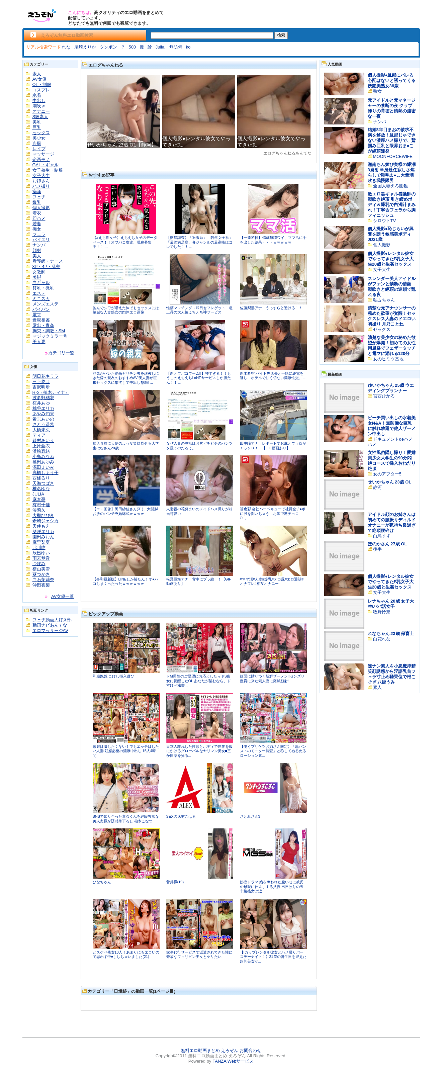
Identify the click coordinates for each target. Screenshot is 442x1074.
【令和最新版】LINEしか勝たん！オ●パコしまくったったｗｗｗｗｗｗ (125, 581)
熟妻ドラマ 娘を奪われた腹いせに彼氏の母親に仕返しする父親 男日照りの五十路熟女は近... (271, 886)
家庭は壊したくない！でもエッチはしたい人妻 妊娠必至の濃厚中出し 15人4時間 (126, 750)
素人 (36, 73)
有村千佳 (41, 504)
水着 (36, 95)
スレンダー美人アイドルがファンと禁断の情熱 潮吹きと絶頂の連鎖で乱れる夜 (392, 286)
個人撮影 (41, 207)
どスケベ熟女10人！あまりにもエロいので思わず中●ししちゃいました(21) (126, 954)
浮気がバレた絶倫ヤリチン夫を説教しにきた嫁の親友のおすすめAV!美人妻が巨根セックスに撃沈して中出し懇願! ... (126, 377)
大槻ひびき (43, 515)
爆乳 (36, 202)
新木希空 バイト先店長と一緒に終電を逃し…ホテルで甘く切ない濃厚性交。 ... (273, 375)
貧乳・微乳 (43, 287)
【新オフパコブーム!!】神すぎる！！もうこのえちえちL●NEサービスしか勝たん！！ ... (198, 377)
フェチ (39, 196)
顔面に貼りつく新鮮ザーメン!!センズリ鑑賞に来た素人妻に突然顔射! (272, 678)
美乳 (36, 121)
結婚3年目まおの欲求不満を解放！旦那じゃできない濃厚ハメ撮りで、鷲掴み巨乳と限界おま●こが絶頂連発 (392, 140)
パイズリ (41, 239)
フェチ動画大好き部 (52, 619)
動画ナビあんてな (49, 625)
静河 (377, 487)
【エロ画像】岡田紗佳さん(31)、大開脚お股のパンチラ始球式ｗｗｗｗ (125, 511)
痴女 (36, 229)
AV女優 (39, 79)
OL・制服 (41, 84)
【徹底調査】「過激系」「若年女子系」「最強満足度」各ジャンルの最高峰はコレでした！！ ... (199, 242)
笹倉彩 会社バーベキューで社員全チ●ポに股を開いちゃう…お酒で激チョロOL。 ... (273, 513)
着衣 (36, 212)
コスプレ (41, 89)
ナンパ (39, 245)
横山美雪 (41, 568)
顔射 (36, 250)
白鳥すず (381, 535)
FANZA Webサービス (233, 1061)
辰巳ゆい (41, 552)
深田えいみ (43, 467)
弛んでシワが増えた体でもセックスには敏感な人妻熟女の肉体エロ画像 (126, 310)
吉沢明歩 (41, 386)
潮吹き (39, 105)
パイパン (41, 309)
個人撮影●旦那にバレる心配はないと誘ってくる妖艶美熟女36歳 (392, 80)
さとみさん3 (250, 816)
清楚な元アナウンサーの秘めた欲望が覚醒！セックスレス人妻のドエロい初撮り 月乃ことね (392, 316)
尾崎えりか (85, 47)
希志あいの (43, 419)
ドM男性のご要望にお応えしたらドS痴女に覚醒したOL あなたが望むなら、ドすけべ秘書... (198, 680)
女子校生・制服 (47, 170)
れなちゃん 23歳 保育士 (391, 633)
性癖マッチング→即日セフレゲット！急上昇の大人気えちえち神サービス (199, 310)
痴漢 (36, 191)
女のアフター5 (387, 473)
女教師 (39, 271)
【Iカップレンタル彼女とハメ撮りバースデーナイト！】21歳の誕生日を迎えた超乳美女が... (273, 956)
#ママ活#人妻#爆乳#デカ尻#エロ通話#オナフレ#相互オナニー (272, 581)
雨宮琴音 (41, 558)
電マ (36, 314)
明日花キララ (45, 376)
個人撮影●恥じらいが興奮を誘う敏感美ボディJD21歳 (391, 234)
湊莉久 (39, 510)
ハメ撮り (41, 186)
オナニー (41, 111)
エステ (39, 293)
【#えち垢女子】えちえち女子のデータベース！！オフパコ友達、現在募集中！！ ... (125, 242)
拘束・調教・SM (48, 330)
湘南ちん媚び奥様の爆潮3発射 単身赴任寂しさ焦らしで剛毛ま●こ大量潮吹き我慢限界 (392, 172)
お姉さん (41, 180)
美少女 (39, 138)
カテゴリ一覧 (61, 352)
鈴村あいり (43, 440)
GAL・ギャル (45, 164)
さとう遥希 (43, 424)
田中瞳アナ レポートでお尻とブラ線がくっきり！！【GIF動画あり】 (273, 445)
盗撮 (36, 143)
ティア (39, 435)
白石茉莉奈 (43, 579)
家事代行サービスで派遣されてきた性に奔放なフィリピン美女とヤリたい (199, 954)
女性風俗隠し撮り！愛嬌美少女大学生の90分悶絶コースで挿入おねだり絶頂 (392, 460)
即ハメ (39, 218)
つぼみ (39, 563)
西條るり (41, 477)
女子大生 (41, 175)
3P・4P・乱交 (46, 266)
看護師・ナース (47, 261)
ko (188, 47)
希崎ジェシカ (45, 520)
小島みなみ (43, 456)
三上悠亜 (41, 381)
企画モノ (41, 159)
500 (132, 47)
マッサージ (43, 154)
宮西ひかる (384, 395)
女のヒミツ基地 (388, 358)
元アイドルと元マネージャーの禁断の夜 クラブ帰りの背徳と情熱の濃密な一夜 (392, 108)
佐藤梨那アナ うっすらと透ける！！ (271, 308)
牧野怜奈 (381, 611)
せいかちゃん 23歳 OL (390, 481)
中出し (39, 100)
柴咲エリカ (43, 531)
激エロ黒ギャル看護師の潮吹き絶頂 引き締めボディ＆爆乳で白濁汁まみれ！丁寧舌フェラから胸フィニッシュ (392, 204)
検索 (281, 35)
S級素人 (40, 116)
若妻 (36, 223)
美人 (36, 255)
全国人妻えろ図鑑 (390, 185)
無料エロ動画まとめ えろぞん (210, 1050)
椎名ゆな (41, 488)
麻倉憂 (39, 499)
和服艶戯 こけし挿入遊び (113, 676)
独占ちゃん (384, 299)
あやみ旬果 (43, 413)
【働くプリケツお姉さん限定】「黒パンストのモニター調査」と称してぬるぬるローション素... (273, 750)
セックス (41, 132)
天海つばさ (43, 483)
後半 (377, 549)
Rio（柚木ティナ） (51, 392)
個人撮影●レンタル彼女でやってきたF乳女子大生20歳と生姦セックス (391, 259)
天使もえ (41, 526)
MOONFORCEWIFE (393, 156)
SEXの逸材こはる (181, 816)
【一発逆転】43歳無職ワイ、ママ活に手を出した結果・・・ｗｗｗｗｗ (273, 240)
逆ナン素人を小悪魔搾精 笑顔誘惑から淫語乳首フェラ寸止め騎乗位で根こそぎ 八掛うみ (392, 674)
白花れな (381, 638)
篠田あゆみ (43, 461)
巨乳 (36, 127)
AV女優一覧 (62, 596)
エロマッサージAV (50, 630)
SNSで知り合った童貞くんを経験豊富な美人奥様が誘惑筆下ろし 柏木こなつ (126, 818)
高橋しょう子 (45, 472)
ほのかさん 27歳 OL (387, 543)
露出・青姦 (43, 325)
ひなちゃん (102, 882)
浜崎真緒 (41, 451)
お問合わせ (250, 1050)
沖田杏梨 (41, 585)
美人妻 (39, 341)
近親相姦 (41, 320)
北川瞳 (39, 547)
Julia (161, 47)
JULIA (38, 494)
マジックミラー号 (49, 336)
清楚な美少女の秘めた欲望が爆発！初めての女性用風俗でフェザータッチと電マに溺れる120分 (392, 345)
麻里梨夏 (41, 542)
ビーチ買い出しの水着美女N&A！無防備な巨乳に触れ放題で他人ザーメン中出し (392, 425)
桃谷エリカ (43, 408)
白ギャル (41, 282)
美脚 (36, 277)
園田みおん (43, 536)
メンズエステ (45, 303)
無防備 (175, 47)
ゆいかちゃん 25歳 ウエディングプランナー (391, 388)
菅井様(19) (175, 882)
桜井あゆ (41, 403)
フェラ (39, 234)
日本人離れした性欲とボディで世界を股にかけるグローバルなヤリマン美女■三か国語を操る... (199, 750)
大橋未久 (41, 429)
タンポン (108, 47)
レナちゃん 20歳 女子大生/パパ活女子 (391, 604)
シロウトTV (384, 220)
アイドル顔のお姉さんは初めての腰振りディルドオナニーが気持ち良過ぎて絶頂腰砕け (392, 522)
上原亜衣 (41, 445)
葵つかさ (41, 574)
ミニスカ (41, 298)
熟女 (377, 91)
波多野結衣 (43, 397)
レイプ (39, 148)
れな (66, 47)
